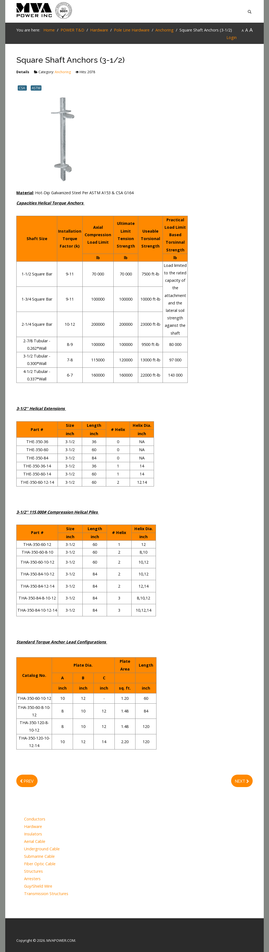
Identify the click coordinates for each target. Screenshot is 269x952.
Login (231, 37)
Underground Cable (42, 849)
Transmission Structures (46, 893)
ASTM (36, 88)
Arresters (32, 879)
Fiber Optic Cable (40, 864)
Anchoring (63, 72)
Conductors (34, 819)
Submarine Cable (39, 856)
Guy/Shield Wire (38, 886)
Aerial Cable (34, 841)
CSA (22, 88)
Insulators (33, 834)
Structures (33, 871)
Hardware (33, 826)
